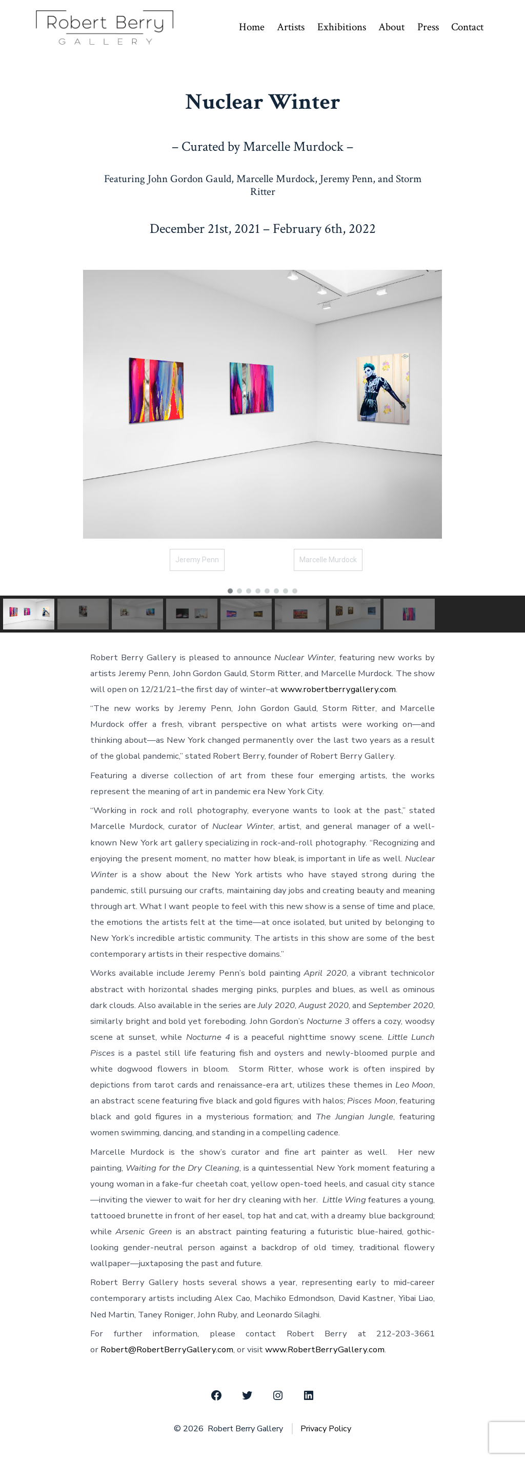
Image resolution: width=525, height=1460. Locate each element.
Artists (291, 27)
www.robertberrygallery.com (338, 689)
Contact (467, 27)
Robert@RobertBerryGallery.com (166, 1349)
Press (428, 27)
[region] (262, 443)
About (391, 27)
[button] (230, 591)
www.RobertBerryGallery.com (325, 1349)
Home (252, 27)
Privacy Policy (325, 1428)
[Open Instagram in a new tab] (278, 1395)
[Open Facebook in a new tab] (216, 1395)
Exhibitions (341, 27)
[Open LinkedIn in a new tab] (308, 1395)
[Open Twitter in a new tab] (247, 1395)
